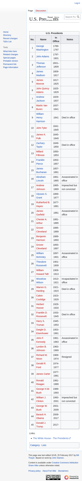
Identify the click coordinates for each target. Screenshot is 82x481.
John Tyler (41, 128)
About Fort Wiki (49, 471)
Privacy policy (34, 471)
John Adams (42, 56)
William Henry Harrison (40, 118)
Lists (43, 445)
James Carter (43, 374)
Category (35, 445)
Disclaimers (63, 471)
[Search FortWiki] (72, 17)
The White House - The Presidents (50, 438)
